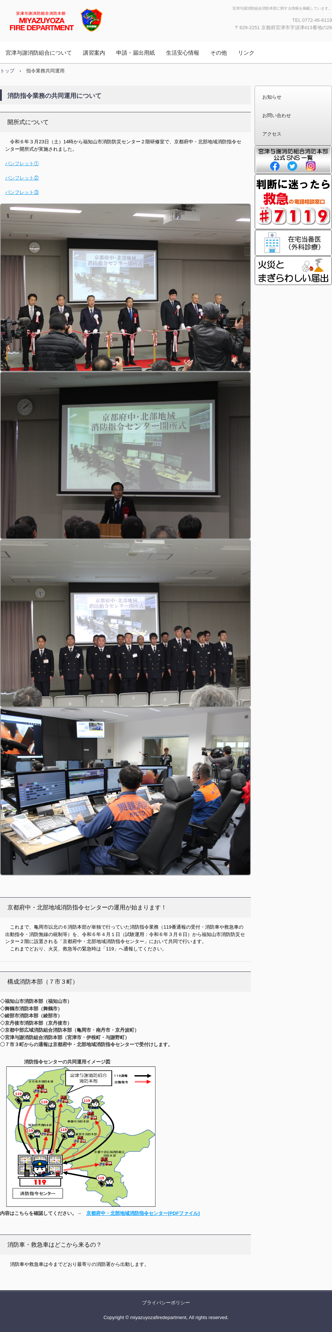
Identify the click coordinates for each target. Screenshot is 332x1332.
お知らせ (271, 97)
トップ (7, 71)
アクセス (271, 134)
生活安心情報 (182, 52)
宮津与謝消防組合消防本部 (79, 19)
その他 (218, 52)
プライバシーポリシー (166, 1302)
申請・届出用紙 (135, 52)
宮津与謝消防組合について (39, 52)
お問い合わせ (276, 115)
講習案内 (94, 52)
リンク (246, 52)
